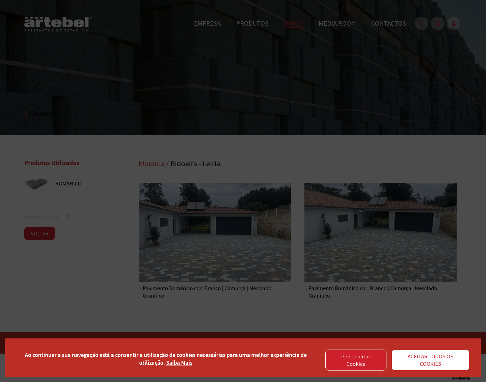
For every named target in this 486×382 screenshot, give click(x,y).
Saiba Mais (179, 362)
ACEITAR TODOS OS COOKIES (431, 360)
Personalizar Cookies (355, 360)
